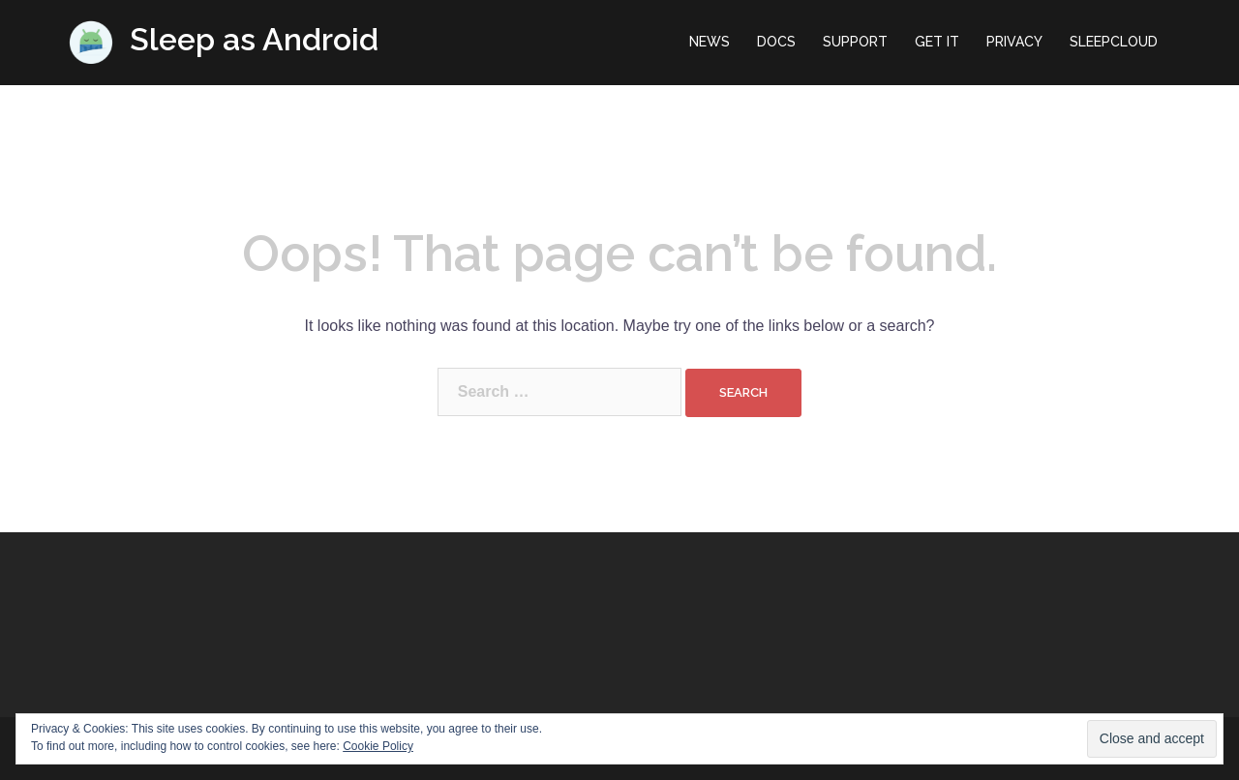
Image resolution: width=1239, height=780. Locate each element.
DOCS (776, 41)
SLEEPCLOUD (1114, 41)
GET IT (937, 41)
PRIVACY (1014, 41)
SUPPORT (855, 41)
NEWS (709, 41)
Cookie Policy (378, 746)
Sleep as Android (254, 39)
